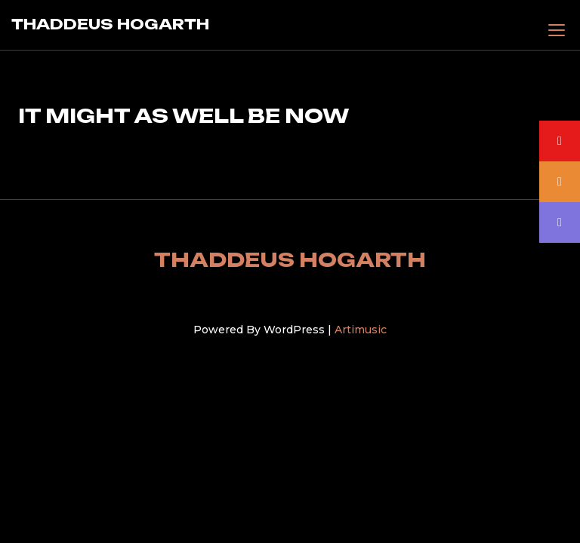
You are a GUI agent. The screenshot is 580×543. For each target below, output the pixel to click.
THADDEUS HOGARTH (110, 24)
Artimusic (361, 329)
